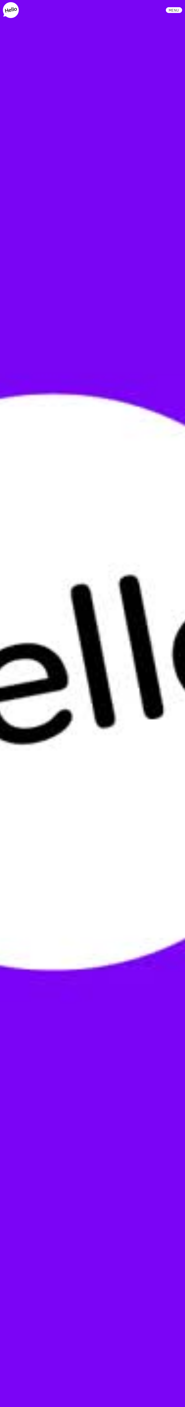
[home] (11, 10)
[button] (174, 10)
